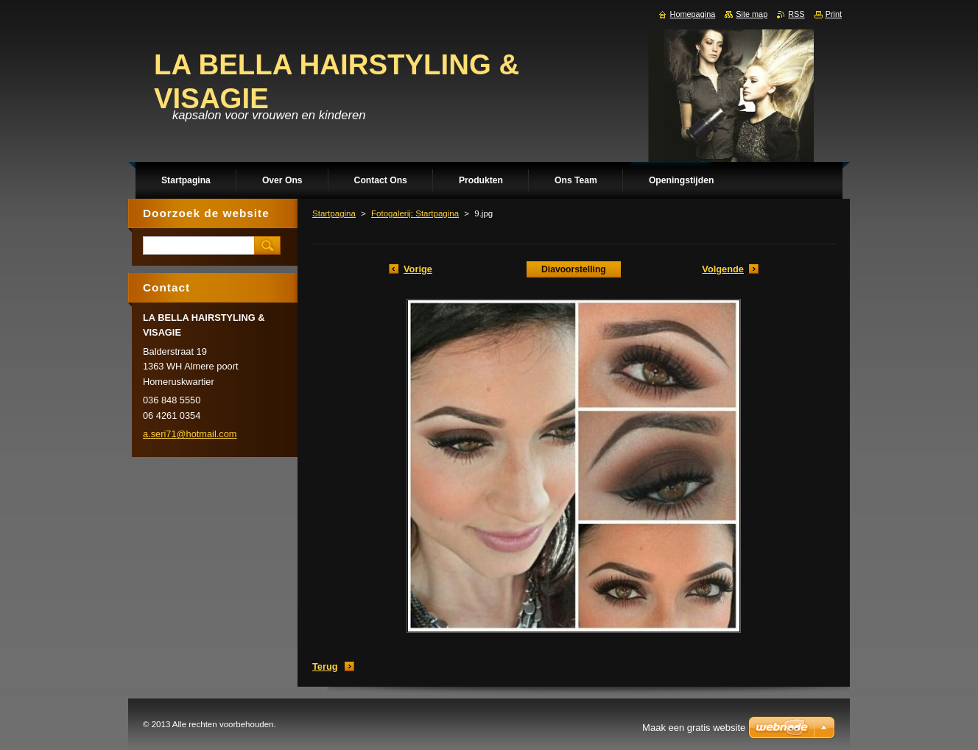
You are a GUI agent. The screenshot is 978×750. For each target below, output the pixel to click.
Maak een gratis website (693, 727)
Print (834, 14)
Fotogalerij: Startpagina (415, 213)
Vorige (418, 269)
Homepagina (693, 14)
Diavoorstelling (573, 269)
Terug (325, 666)
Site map (751, 14)
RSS (796, 14)
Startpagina (334, 213)
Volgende (723, 269)
